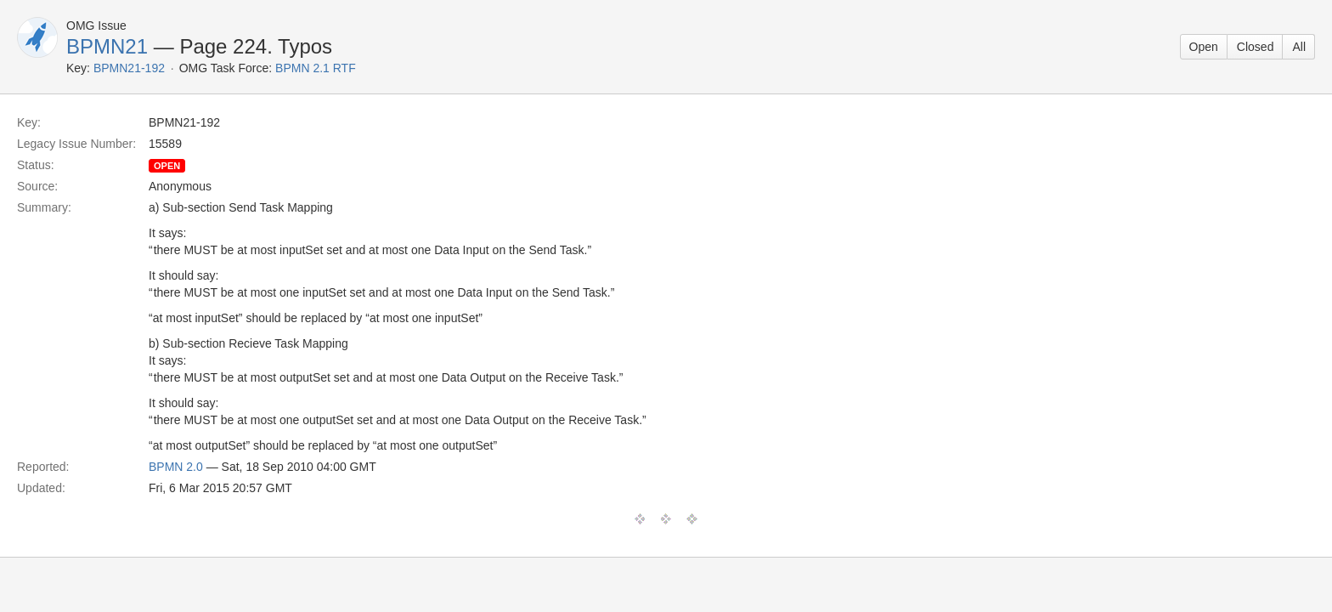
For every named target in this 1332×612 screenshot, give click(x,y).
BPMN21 (107, 46)
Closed (1255, 47)
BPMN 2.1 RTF (315, 68)
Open (1203, 47)
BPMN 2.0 (176, 466)
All (1299, 47)
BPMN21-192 (129, 68)
